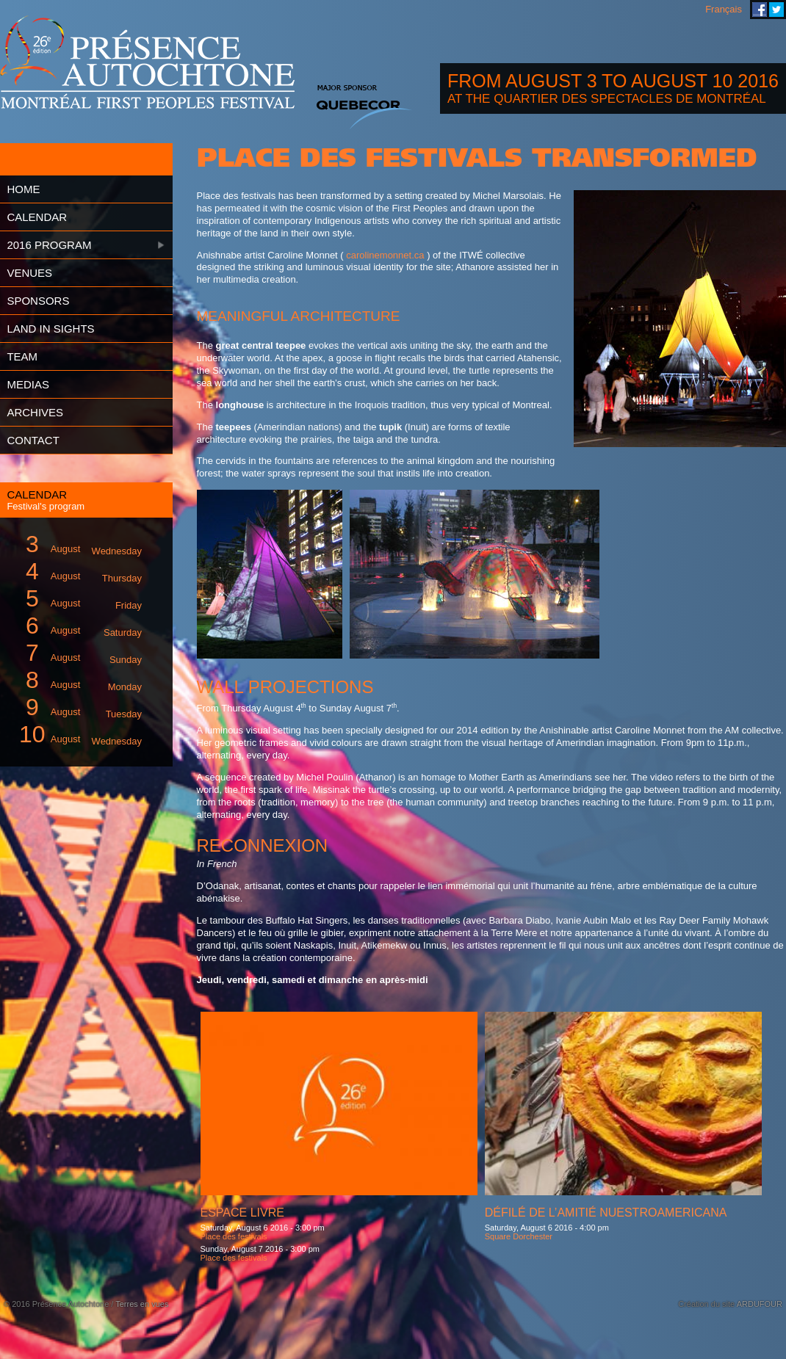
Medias (28, 384)
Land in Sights (50, 328)
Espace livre (242, 1212)
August (78, 544)
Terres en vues (141, 1304)
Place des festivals (234, 1236)
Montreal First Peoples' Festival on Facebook (759, 9)
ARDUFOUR (759, 1304)
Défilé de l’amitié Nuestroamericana (606, 1212)
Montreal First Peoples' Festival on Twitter (776, 9)
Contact (33, 440)
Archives (35, 412)
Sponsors (38, 300)
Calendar (37, 217)
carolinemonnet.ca (385, 255)
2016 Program (49, 245)
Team (22, 356)
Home (23, 189)
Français (723, 9)
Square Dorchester (518, 1236)
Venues (29, 273)
